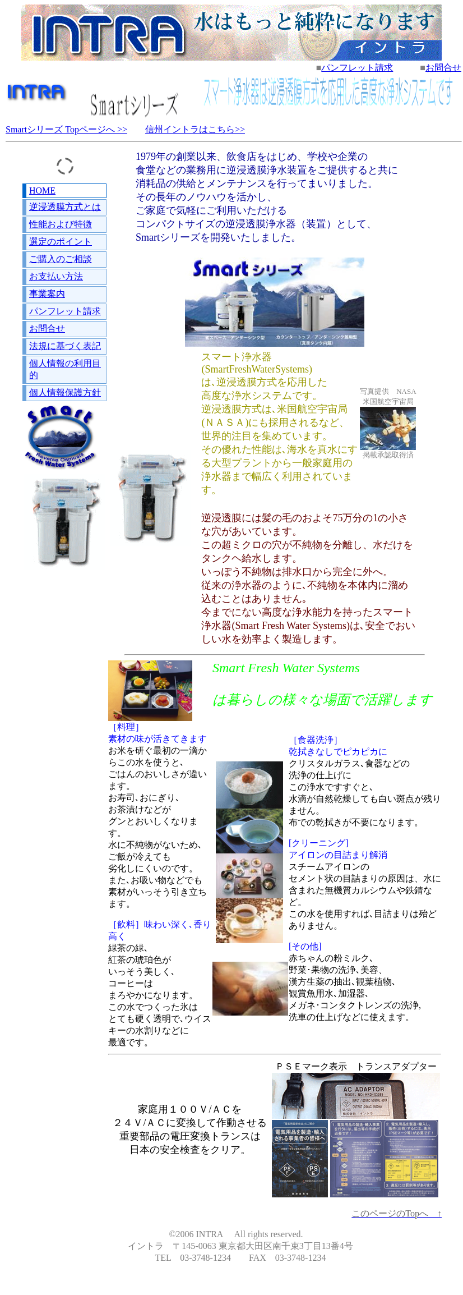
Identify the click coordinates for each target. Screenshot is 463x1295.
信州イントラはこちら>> (195, 129)
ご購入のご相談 (60, 259)
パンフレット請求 (357, 67)
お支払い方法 (56, 276)
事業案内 (47, 294)
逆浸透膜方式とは (65, 207)
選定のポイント (60, 241)
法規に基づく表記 (65, 346)
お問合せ (443, 67)
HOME (42, 190)
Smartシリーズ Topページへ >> (66, 129)
